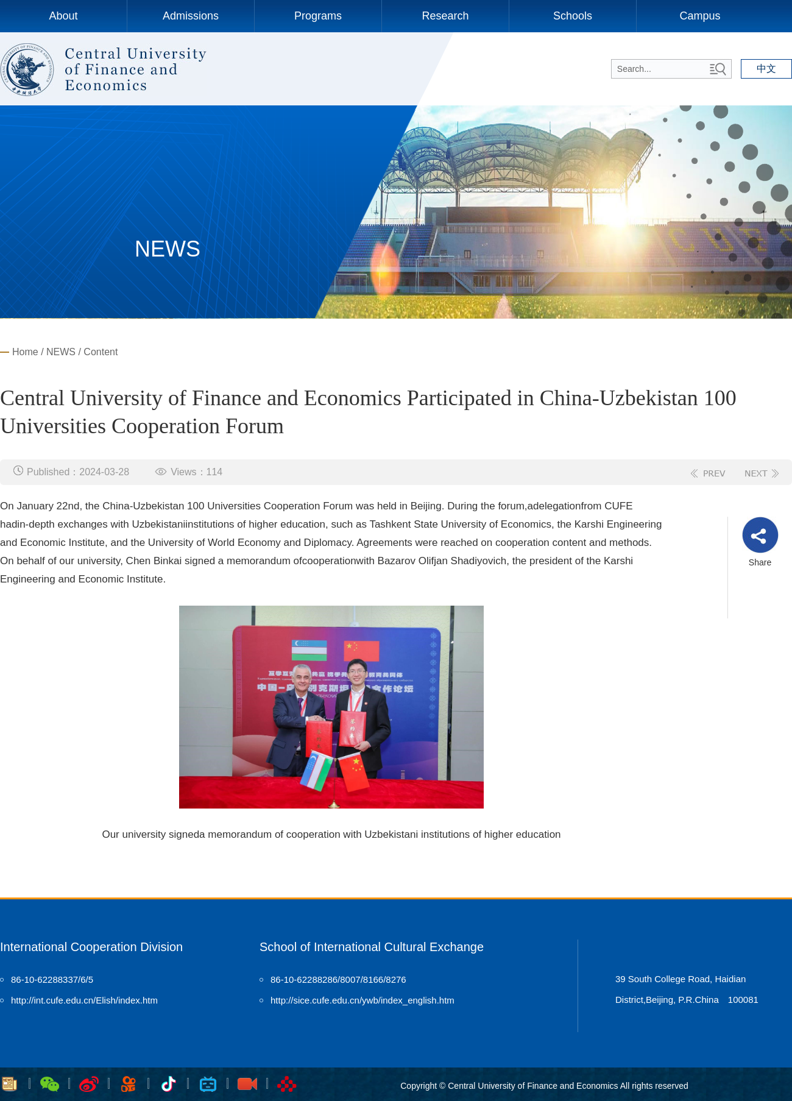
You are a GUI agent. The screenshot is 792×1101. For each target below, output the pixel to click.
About (63, 16)
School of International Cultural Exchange (372, 947)
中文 (766, 68)
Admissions (191, 16)
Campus (699, 16)
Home (25, 352)
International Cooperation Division (91, 947)
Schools (572, 16)
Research (445, 16)
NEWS (61, 352)
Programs (318, 16)
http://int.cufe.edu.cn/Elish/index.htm (84, 1000)
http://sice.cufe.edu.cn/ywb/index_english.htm (362, 1000)
